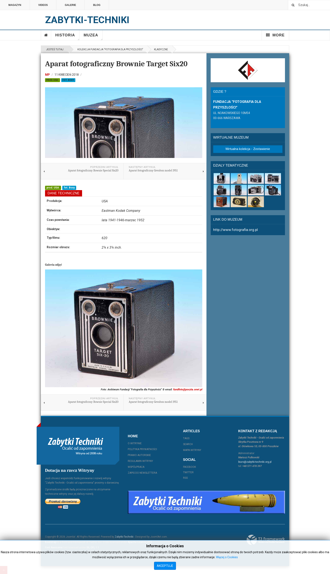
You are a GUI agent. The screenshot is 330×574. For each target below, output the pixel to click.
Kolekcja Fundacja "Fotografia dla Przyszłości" (109, 49)
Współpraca (136, 466)
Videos (43, 5)
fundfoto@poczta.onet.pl (187, 389)
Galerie (70, 5)
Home (46, 35)
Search (188, 444)
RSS (185, 477)
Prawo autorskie (139, 455)
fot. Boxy (68, 80)
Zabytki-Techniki (124, 536)
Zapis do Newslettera (142, 472)
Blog (96, 5)
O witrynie (135, 443)
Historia (67, 36)
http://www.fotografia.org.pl (235, 230)
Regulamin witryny (140, 461)
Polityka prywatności (142, 449)
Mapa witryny (192, 450)
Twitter (188, 472)
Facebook (189, 466)
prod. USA (52, 80)
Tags (186, 438)
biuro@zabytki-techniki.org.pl (254, 461)
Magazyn (14, 5)
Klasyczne (161, 49)
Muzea (93, 36)
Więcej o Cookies (227, 557)
